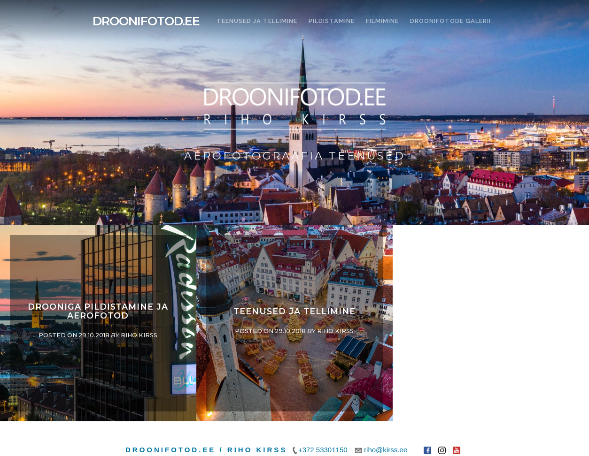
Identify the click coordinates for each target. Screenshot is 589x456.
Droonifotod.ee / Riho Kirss (206, 450)
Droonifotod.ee (146, 21)
